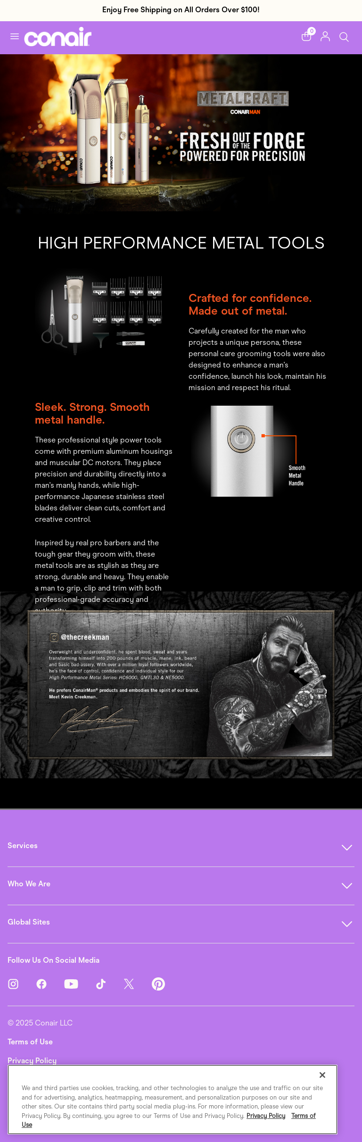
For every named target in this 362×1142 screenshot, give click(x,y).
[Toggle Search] (344, 36)
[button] (306, 36)
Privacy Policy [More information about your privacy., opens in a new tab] (266, 1115)
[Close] (322, 1075)
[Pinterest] (158, 982)
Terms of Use (30, 1041)
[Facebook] (50, 982)
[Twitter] (137, 982)
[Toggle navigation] (14, 36)
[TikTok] (109, 982)
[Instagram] (22, 982)
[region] (172, 1099)
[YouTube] (79, 982)
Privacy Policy (32, 1060)
